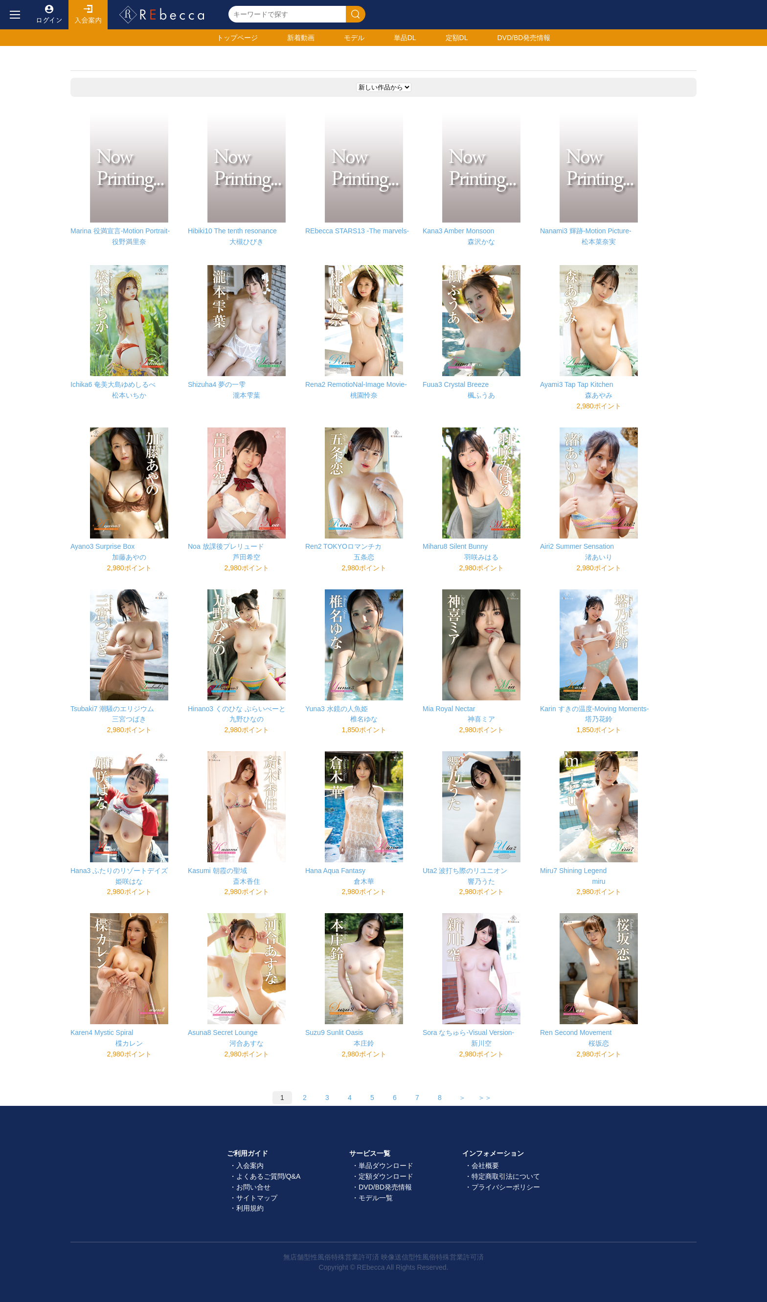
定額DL (457, 38)
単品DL (405, 38)
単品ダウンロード (386, 1165)
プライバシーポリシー (506, 1187)
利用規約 (250, 1208)
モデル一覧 (376, 1198)
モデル (354, 38)
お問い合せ (253, 1187)
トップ (237, 38)
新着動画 (301, 38)
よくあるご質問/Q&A (268, 1176)
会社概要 (485, 1165)
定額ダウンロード (386, 1176)
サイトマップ (256, 1198)
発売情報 (523, 38)
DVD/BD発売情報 (385, 1187)
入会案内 (88, 14)
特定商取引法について (506, 1176)
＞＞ (485, 1097)
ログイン (48, 14)
